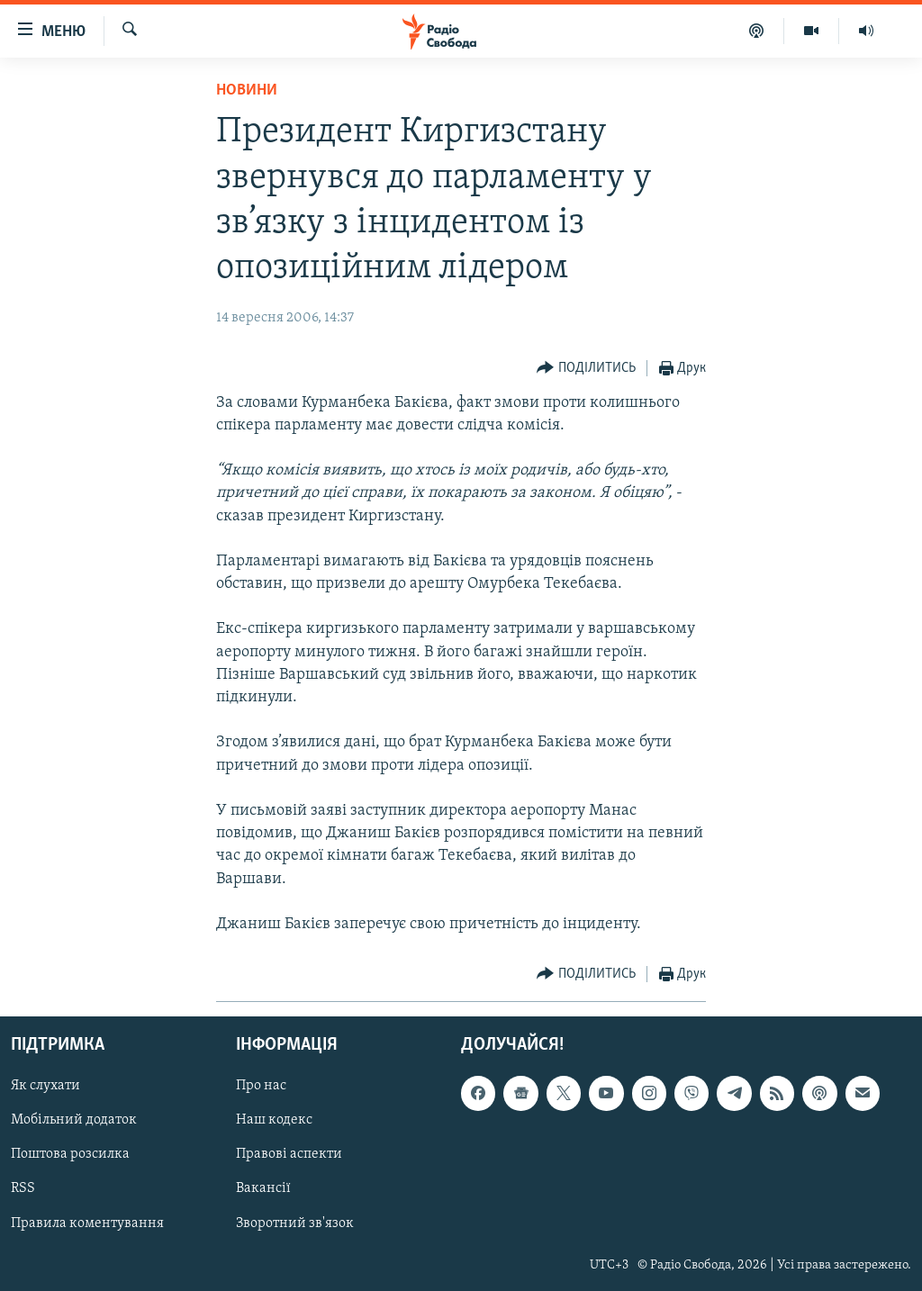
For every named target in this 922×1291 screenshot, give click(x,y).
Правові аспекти (289, 1155)
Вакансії (263, 1189)
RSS (23, 1189)
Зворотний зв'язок (295, 1223)
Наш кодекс (274, 1121)
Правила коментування (87, 1223)
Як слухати (45, 1086)
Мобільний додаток (74, 1121)
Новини (246, 90)
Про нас (261, 1086)
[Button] (586, 369)
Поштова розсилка (70, 1155)
